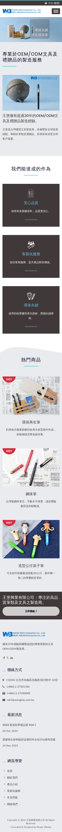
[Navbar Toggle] (56, 11)
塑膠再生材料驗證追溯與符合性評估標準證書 (28, 739)
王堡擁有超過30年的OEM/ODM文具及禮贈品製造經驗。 (30, 118)
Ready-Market (44, 827)
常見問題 (12, 797)
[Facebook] (4, 658)
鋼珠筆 (31, 494)
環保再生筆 (31, 422)
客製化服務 (31, 254)
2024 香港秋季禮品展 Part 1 (19, 725)
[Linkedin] (12, 658)
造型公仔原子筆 (31, 565)
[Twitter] (7, 658)
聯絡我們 (12, 804)
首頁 (9, 770)
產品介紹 (12, 784)
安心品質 (31, 202)
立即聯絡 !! (31, 611)
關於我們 (12, 777)
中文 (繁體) (54, 3)
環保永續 (31, 305)
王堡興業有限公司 (35, 820)
